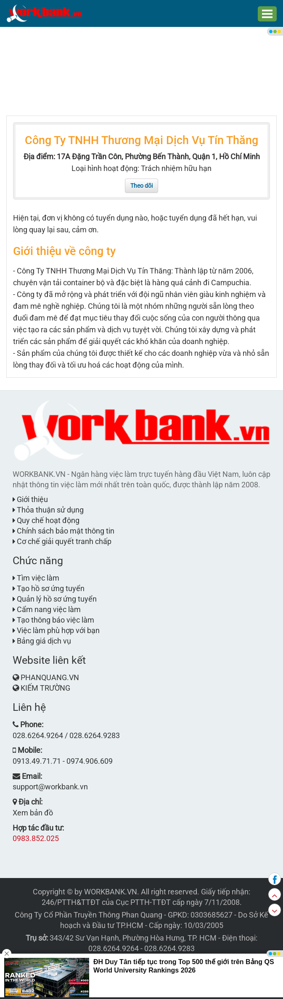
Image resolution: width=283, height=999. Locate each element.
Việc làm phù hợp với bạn (56, 630)
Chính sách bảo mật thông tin (63, 530)
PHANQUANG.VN (50, 677)
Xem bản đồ (33, 812)
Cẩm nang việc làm (47, 609)
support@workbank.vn (50, 786)
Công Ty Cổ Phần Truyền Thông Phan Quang (88, 914)
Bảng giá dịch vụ (42, 640)
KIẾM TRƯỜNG (45, 688)
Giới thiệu (30, 499)
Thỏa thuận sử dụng (48, 509)
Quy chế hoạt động (46, 520)
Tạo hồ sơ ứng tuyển (49, 588)
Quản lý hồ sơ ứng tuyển (55, 598)
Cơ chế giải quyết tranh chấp (62, 541)
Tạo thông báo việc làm (53, 619)
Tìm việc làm (36, 577)
